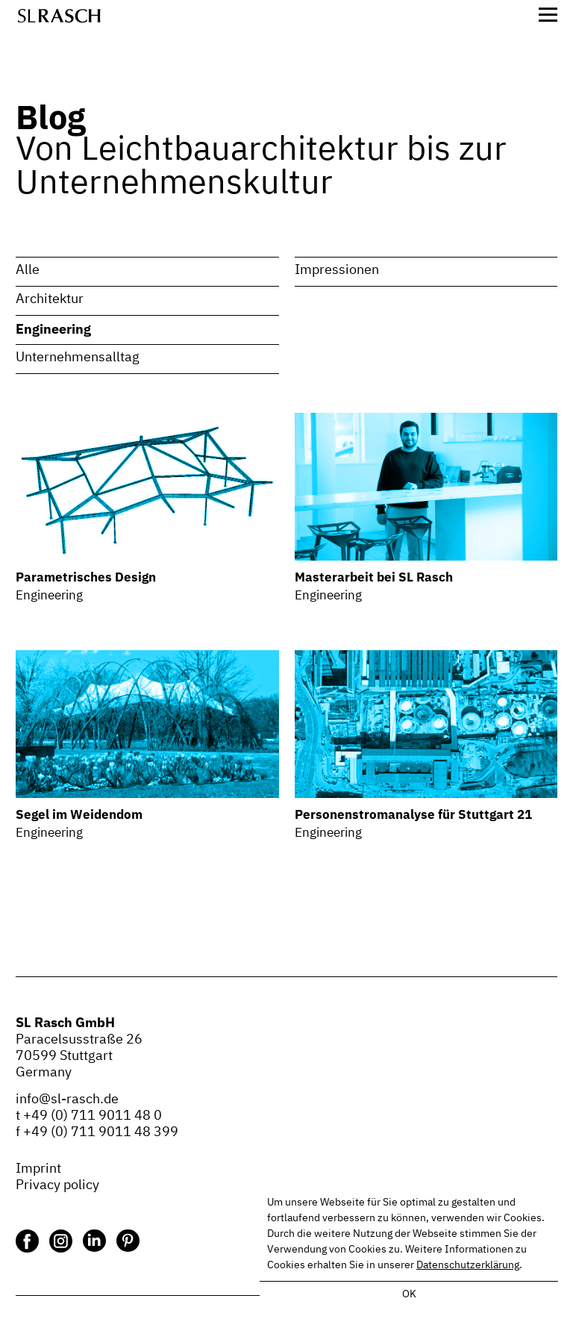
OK (409, 1294)
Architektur (50, 299)
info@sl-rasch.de (67, 1099)
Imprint (38, 1169)
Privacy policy (57, 1185)
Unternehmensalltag (78, 357)
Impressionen (337, 270)
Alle (28, 270)
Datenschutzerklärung (467, 1265)
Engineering (53, 328)
